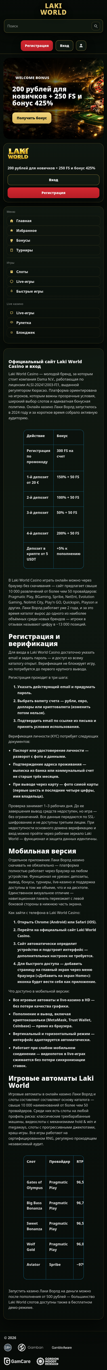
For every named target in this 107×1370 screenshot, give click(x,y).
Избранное (23, 230)
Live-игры (21, 281)
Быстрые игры (26, 291)
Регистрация (37, 45)
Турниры (21, 250)
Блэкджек (22, 332)
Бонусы (19, 240)
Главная (20, 220)
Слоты (18, 271)
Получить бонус (32, 118)
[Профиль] (81, 46)
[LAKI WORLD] (53, 9)
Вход (64, 45)
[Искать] (96, 26)
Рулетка (20, 322)
